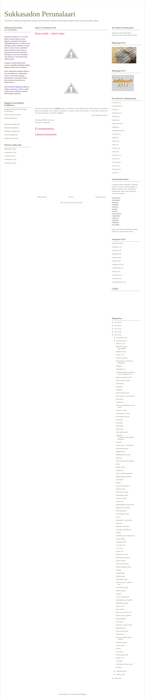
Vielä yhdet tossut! (122, 432)
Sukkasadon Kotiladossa (18, 67)
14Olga (114, 137)
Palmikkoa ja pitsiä (122, 603)
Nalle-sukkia (120, 609)
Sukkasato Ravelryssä (11, 138)
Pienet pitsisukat (121, 511)
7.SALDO (119, 661)
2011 (116, 332)
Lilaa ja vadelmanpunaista (124, 473)
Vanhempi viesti (100, 197)
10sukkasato (46, 122)
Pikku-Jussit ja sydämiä (123, 615)
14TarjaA (115, 148)
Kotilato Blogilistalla (11, 135)
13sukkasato (8, 163)
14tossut (114, 271)
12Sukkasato (8, 159)
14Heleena (115, 113)
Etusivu (71, 197)
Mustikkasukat (120, 451)
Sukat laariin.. (120, 634)
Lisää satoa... (120, 622)
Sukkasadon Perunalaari (39, 14)
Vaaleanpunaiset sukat (123, 413)
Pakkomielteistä (121, 619)
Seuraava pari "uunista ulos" (125, 445)
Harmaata (119, 523)
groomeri (7, 65)
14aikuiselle (116, 243)
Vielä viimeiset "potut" (123, 380)
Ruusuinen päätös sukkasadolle (121, 347)
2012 (116, 329)
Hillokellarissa (9, 82)
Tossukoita (119, 420)
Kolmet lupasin (121, 591)
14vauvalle (115, 278)
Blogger (83, 694)
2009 (116, 678)
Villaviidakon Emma (130, 35)
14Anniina (115, 102)
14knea (114, 166)
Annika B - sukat (121, 410)
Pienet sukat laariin (122, 631)
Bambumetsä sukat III (123, 557)
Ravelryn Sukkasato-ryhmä (17, 87)
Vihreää (118, 533)
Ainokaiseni (119, 383)
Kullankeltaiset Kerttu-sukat (125, 504)
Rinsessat (119, 458)
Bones (118, 464)
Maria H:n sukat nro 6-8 (123, 612)
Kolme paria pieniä (122, 655)
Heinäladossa (18, 80)
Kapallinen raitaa (121, 642)
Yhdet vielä (119, 501)
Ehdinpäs (119, 366)
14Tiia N (114, 159)
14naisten (115, 257)
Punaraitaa (119, 387)
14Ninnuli (115, 134)
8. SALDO (119, 548)
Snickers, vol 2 (120, 343)
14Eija (114, 109)
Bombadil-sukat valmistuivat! (125, 536)
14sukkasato (116, 264)
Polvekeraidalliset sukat (123, 567)
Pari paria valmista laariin (124, 625)
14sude (114, 173)
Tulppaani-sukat (121, 542)
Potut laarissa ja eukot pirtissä (125, 396)
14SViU (114, 141)
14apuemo (115, 247)
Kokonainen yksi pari (123, 416)
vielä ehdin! (119, 480)
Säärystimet (119, 399)
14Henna (115, 116)
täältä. (131, 231)
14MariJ (114, 120)
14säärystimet (116, 268)
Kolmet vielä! (120, 467)
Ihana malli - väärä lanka (124, 520)
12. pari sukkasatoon (122, 597)
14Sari (114, 145)
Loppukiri (119, 390)
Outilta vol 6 (120, 355)
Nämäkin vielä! (121, 352)
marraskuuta (120, 337)
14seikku (115, 169)
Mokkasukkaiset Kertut (123, 455)
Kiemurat (119, 667)
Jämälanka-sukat (121, 498)
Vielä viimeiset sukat (122, 514)
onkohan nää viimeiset (123, 508)
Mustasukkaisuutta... (122, 448)
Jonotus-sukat (120, 645)
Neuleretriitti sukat (122, 554)
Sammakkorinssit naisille (124, 600)
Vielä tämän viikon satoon (124, 664)
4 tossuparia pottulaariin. (124, 529)
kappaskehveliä (121, 628)
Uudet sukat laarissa (122, 564)
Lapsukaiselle (120, 573)
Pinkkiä (118, 483)
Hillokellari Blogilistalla (12, 131)
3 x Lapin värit (120, 545)
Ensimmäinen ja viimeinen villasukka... (124, 362)
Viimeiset (119, 442)
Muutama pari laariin (122, 526)
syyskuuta (119, 671)
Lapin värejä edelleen (123, 486)
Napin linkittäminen (10, 118)
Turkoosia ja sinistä (122, 492)
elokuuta (119, 674)
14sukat (114, 261)
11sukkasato (8, 156)
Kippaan (118, 594)
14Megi (114, 127)
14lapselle (115, 254)
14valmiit (115, 275)
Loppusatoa (119, 470)
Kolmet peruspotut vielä (123, 377)
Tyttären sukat (120, 576)
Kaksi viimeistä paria (122, 393)
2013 (116, 325)
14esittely (115, 250)
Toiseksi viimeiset (121, 358)
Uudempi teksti (42, 197)
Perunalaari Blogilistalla (12, 124)
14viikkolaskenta (117, 282)
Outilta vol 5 (120, 551)
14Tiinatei (115, 162)
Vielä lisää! (119, 429)
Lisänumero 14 (120, 369)
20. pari (118, 517)
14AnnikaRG (116, 106)
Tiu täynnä (119, 402)
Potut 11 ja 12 (120, 606)
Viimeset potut (120, 489)
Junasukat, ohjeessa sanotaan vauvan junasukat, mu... (125, 373)
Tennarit (118, 570)
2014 (116, 322)
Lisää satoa (119, 652)
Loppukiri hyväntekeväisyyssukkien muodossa (125, 437)
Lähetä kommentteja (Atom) (73, 202)
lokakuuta (119, 341)
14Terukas (115, 155)
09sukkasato (8, 149)
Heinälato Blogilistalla (11, 128)
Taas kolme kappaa (122, 587)
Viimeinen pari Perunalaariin (125, 461)
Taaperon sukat (120, 561)
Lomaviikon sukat (121, 579)
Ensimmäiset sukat (122, 495)
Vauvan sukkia (120, 539)
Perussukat (119, 423)
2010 (116, 335)
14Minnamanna (117, 130)
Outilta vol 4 (120, 658)
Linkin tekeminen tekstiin (12, 114)
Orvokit (118, 648)
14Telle (114, 152)
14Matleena (115, 123)
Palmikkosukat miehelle (123, 476)
